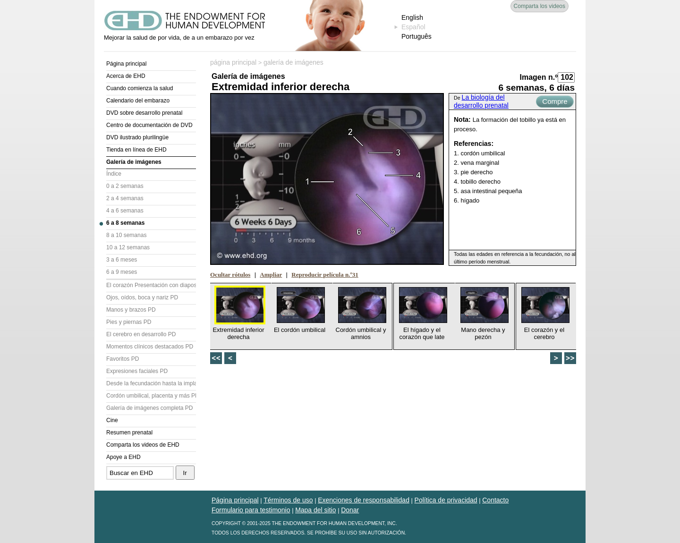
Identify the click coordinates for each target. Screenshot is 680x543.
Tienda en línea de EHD (136, 149)
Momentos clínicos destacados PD (149, 346)
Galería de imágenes (134, 162)
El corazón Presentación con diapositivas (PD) (151, 285)
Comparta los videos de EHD (142, 444)
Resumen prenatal (129, 432)
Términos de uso (288, 500)
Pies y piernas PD (128, 322)
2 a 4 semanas (125, 198)
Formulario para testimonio (251, 510)
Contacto (495, 500)
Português (416, 36)
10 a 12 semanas (128, 247)
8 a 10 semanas (126, 235)
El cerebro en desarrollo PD (141, 334)
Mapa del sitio (315, 510)
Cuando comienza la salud (139, 88)
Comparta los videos (539, 6)
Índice (113, 173)
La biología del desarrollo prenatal (481, 101)
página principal (233, 62)
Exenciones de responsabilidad (363, 500)
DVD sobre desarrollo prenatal (144, 113)
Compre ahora (554, 102)
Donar (350, 510)
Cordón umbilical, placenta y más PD (151, 395)
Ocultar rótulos (230, 274)
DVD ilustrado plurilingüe (137, 137)
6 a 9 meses (121, 272)
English (412, 17)
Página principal (126, 63)
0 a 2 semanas (125, 186)
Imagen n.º (538, 77)
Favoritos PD (122, 359)
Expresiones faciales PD (137, 371)
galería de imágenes (293, 62)
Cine (112, 420)
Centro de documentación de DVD (149, 125)
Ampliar (271, 274)
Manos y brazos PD (131, 309)
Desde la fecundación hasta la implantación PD (151, 383)
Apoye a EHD (123, 457)
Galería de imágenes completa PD (149, 408)
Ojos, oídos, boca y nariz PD (142, 297)
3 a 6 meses (121, 259)
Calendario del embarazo (138, 100)
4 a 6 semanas (125, 210)
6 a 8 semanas (125, 223)
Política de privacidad (446, 500)
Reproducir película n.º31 (324, 274)
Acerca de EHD (125, 76)
